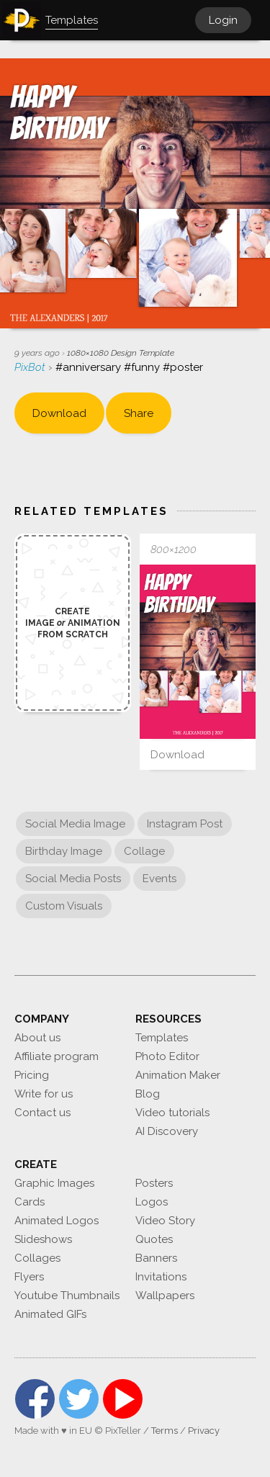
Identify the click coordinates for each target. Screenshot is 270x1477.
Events (159, 878)
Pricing (31, 1075)
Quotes (154, 1239)
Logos (151, 1201)
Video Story (165, 1220)
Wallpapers (164, 1295)
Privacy (204, 1430)
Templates (161, 1037)
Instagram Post (184, 823)
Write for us (43, 1093)
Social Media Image (75, 823)
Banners (156, 1258)
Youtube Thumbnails (67, 1295)
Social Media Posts (73, 878)
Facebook (35, 1399)
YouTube (123, 1399)
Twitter (79, 1399)
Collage (144, 851)
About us (37, 1037)
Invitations (160, 1276)
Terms (164, 1430)
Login (223, 20)
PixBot (31, 367)
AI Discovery (166, 1131)
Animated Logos (56, 1220)
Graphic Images (54, 1183)
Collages (37, 1258)
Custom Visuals (63, 905)
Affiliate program (56, 1056)
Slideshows (43, 1239)
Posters (154, 1183)
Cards (29, 1201)
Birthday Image (63, 851)
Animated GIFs (50, 1314)
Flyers (29, 1276)
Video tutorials (172, 1112)
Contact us (42, 1112)
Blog (147, 1093)
